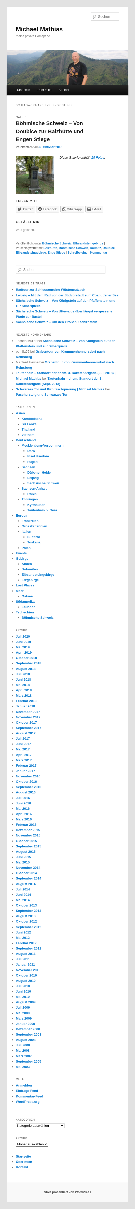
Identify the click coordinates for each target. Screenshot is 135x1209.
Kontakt (64, 90)
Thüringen (30, 499)
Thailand (28, 429)
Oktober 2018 (26, 658)
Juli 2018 (23, 674)
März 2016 (24, 819)
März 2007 (24, 1056)
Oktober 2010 (26, 975)
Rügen (32, 462)
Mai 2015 (23, 862)
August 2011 (25, 954)
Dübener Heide (39, 472)
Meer (19, 591)
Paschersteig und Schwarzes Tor (42, 394)
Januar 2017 (25, 771)
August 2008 (25, 1040)
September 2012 (28, 927)
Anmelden (24, 1085)
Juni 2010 (23, 991)
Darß (31, 451)
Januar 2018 (25, 706)
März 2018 (24, 695)
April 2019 (24, 652)
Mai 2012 (23, 938)
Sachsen (28, 467)
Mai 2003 (23, 1067)
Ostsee (27, 596)
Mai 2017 (23, 749)
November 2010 (28, 970)
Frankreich (30, 521)
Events (21, 553)
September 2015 (28, 846)
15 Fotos (97, 157)
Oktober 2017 (26, 722)
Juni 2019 (23, 642)
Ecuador (28, 607)
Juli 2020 (23, 636)
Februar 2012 (26, 943)
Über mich (44, 90)
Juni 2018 (23, 679)
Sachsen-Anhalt (34, 488)
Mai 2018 (23, 685)
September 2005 (28, 1061)
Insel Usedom (38, 456)
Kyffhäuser (36, 505)
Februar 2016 (26, 825)
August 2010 (25, 981)
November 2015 (28, 835)
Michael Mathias (39, 29)
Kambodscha (32, 419)
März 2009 (24, 1018)
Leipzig (33, 478)
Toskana (33, 542)
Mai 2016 (23, 808)
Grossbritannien (34, 526)
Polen (26, 548)
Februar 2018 (26, 701)
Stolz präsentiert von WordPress (67, 1192)
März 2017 (24, 760)
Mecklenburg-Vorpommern (42, 445)
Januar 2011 (25, 964)
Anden (27, 564)
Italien (26, 531)
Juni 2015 (23, 857)
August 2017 (25, 733)
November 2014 (28, 868)
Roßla (31, 494)
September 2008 (28, 1034)
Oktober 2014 (26, 873)
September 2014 (28, 878)
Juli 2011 (23, 959)
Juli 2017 (23, 738)
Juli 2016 (23, 798)
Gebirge (22, 558)
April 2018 (24, 690)
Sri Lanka (29, 424)
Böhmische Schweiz (57, 243)
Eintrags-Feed (27, 1091)
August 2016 (25, 792)
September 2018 (28, 663)
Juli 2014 (23, 889)
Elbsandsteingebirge (88, 243)
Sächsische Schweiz (43, 483)
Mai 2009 (23, 1013)
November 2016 (28, 776)
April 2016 (24, 814)
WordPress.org (27, 1102)
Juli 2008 (23, 1045)
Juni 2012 (23, 932)
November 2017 (28, 717)
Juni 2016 (23, 803)
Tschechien (25, 612)
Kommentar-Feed (29, 1096)
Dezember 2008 (28, 1029)
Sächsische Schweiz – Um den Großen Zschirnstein (56, 322)
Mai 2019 (23, 647)
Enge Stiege (56, 252)
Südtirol (33, 537)
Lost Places (25, 585)
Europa (21, 515)
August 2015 (25, 852)
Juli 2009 (23, 1007)
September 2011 (28, 948)
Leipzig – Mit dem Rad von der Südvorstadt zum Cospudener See (67, 295)
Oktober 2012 (26, 921)
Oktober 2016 (26, 782)
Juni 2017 (23, 744)
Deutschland (26, 440)
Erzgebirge (30, 580)
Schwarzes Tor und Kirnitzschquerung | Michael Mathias (60, 389)
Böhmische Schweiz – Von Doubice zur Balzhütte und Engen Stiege (49, 131)
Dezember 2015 (28, 830)
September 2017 (28, 728)
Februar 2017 (26, 765)
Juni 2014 (23, 895)
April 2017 (24, 755)
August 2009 (25, 1002)
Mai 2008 (23, 1050)
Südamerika (25, 601)
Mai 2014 (23, 900)
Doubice (109, 248)
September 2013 (28, 911)
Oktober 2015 (26, 841)
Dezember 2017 (28, 712)
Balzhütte (50, 248)
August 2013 (25, 916)
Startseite (23, 90)
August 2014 (25, 884)
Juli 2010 (23, 986)
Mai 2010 (23, 997)
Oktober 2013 (26, 905)
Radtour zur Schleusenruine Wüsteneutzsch (50, 290)
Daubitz (95, 248)
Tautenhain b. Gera (42, 510)
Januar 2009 (25, 1024)
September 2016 (28, 787)
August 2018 (25, 669)
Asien (20, 413)
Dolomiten (30, 569)
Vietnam (28, 435)
